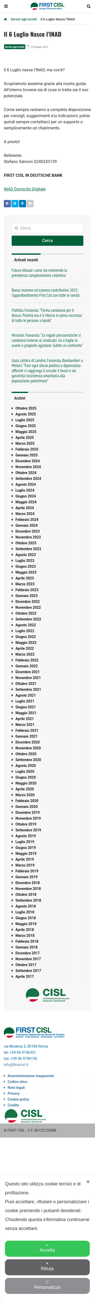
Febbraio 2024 (26, 520)
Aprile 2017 (24, 977)
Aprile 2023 (24, 578)
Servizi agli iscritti (24, 19)
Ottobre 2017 (25, 965)
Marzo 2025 (24, 443)
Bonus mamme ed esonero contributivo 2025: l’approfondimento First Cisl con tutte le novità (46, 292)
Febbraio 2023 (26, 590)
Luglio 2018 (24, 912)
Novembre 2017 (28, 959)
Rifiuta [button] (47, 1266)
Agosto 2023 (25, 555)
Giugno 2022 (25, 637)
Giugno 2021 (25, 707)
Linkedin (21, 203)
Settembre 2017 (28, 971)
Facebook (6, 203)
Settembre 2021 (28, 689)
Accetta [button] (47, 1248)
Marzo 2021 (24, 725)
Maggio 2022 (25, 643)
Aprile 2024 (24, 508)
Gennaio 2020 (26, 807)
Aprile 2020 (24, 789)
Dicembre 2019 (27, 812)
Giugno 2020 (25, 777)
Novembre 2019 (28, 818)
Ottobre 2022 (25, 613)
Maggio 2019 (25, 853)
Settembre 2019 (28, 830)
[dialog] (47, 1236)
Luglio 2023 (24, 561)
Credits (13, 1105)
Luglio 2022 (24, 631)
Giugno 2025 (25, 426)
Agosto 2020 (25, 766)
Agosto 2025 (25, 414)
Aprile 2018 (24, 930)
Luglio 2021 (24, 701)
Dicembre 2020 (27, 742)
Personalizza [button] (47, 1285)
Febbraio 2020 (26, 801)
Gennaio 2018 (26, 947)
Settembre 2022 (28, 619)
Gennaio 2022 (26, 666)
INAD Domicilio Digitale (25, 189)
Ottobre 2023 (25, 543)
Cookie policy (18, 1099)
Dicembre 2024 (27, 461)
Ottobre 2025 (25, 408)
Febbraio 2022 (26, 660)
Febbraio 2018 (26, 941)
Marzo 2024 (24, 514)
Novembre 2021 (28, 678)
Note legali (16, 1088)
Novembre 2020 (28, 748)
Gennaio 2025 (26, 455)
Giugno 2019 (25, 848)
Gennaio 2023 (26, 596)
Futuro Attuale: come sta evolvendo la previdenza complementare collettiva (39, 272)
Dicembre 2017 (27, 953)
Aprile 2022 (24, 648)
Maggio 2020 (25, 783)
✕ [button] (88, 1181)
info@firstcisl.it (16, 1065)
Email (29, 203)
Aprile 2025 (24, 438)
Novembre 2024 (28, 467)
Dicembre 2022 (27, 602)
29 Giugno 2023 (37, 47)
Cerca (47, 240)
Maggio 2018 (25, 924)
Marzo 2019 (24, 865)
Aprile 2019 (24, 859)
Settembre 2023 (28, 549)
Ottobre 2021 (25, 684)
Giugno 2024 (25, 496)
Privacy (14, 1093)
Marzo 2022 (24, 654)
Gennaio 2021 (26, 736)
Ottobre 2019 (25, 824)
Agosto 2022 (25, 625)
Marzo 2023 (24, 584)
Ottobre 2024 (25, 473)
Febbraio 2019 (26, 871)
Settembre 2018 (28, 900)
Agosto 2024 (25, 484)
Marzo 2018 (24, 935)
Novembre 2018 (28, 889)
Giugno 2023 (25, 566)
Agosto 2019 (25, 836)
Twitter (13, 203)
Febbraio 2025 (26, 449)
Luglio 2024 (24, 490)
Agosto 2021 (25, 695)
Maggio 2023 (25, 572)
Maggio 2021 (25, 713)
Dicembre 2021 (27, 672)
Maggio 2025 (25, 432)
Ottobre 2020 (25, 754)
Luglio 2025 (24, 420)
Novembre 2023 (28, 537)
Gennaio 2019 (26, 877)
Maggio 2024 (25, 502)
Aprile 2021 (24, 719)
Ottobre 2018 (25, 894)
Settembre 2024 (28, 479)
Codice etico (17, 1082)
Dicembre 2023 (27, 531)
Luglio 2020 (24, 771)
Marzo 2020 (24, 795)
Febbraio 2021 (26, 730)
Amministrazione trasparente (31, 1076)
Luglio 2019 (24, 842)
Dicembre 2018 (27, 883)
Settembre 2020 (28, 760)
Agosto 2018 (25, 906)
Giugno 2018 (25, 918)
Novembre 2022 (28, 607)
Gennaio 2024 (26, 525)
